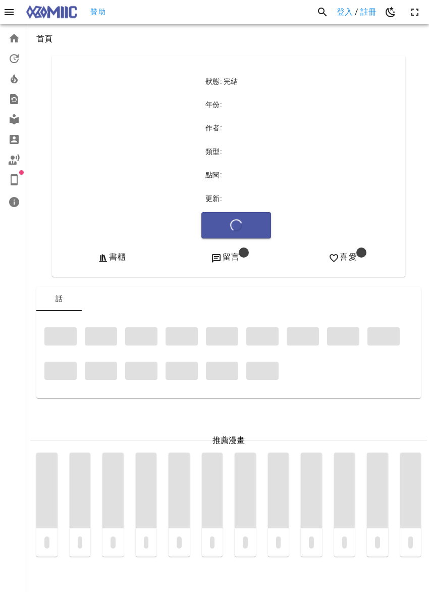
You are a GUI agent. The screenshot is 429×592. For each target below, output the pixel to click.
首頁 (44, 38)
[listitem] (14, 38)
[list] (14, 120)
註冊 (368, 12)
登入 (346, 12)
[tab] (59, 299)
